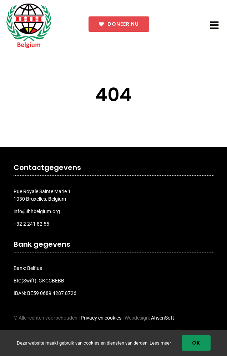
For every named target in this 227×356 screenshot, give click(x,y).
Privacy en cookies (101, 318)
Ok (196, 342)
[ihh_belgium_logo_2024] (28, 6)
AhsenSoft (162, 318)
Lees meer (160, 343)
